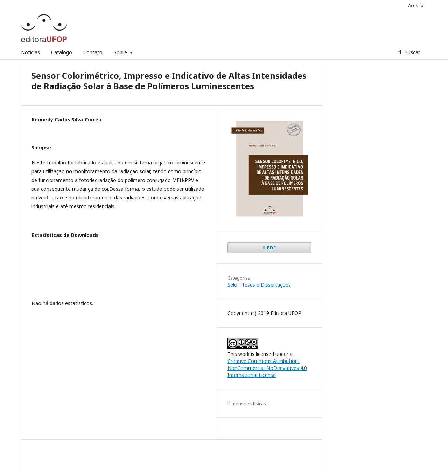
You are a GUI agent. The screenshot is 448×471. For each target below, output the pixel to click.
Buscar (411, 52)
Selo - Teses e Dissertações (259, 284)
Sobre (121, 52)
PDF (271, 248)
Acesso (416, 5)
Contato (93, 52)
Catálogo (61, 52)
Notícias (30, 52)
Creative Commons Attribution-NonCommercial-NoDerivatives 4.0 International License (267, 368)
